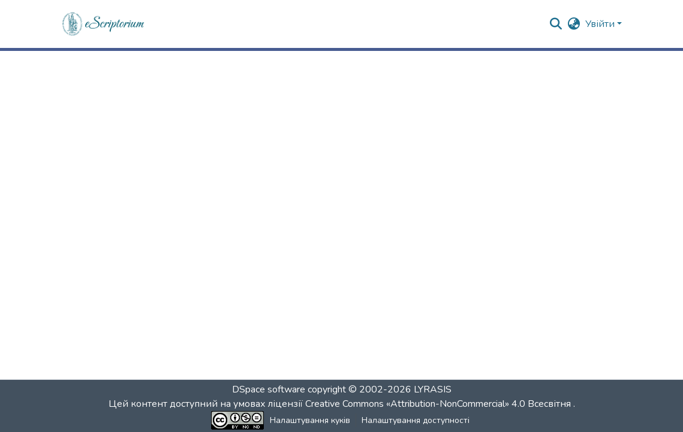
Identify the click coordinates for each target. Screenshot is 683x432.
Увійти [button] (601, 24)
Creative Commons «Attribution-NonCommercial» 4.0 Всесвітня (439, 403)
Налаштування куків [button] (310, 420)
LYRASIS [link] (433, 389)
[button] (104, 24)
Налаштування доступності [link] (416, 420)
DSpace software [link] (268, 389)
